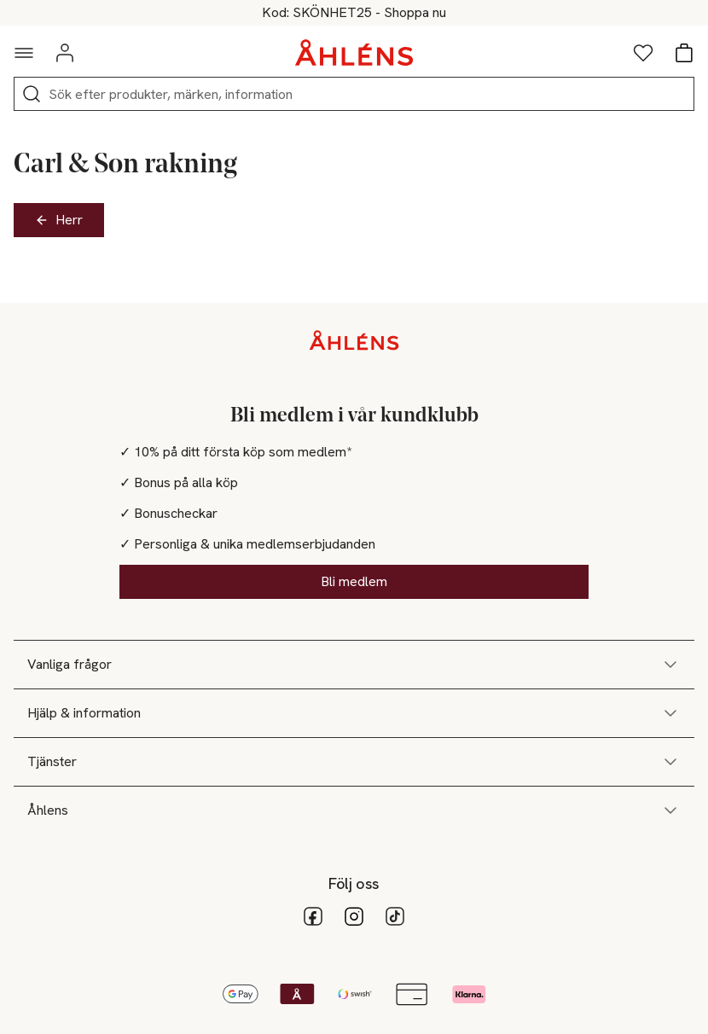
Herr (59, 220)
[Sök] (31, 94)
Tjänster (354, 762)
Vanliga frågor (354, 664)
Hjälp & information (354, 713)
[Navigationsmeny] (24, 53)
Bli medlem (354, 581)
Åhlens (354, 810)
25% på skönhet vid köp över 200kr (354, 12)
